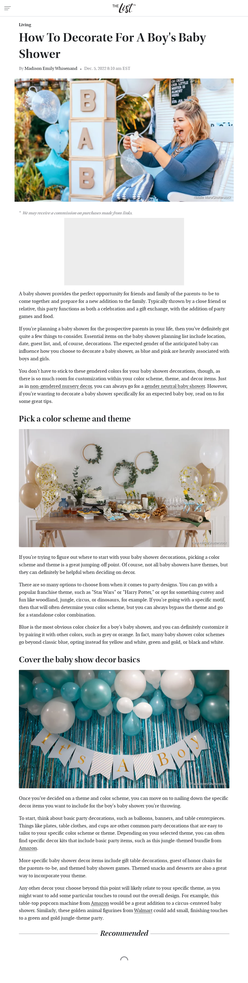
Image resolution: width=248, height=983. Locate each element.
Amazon (28, 848)
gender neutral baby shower (175, 386)
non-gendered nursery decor (61, 386)
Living (25, 25)
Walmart (143, 910)
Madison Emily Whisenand (51, 68)
